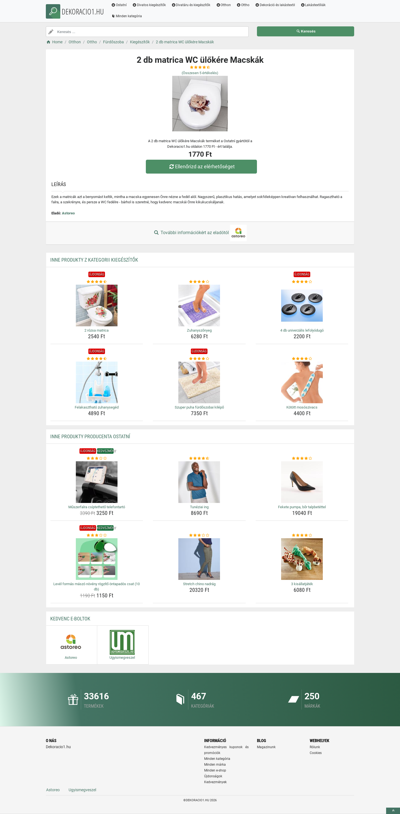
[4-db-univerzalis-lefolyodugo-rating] (302, 282)
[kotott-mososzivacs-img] (302, 382)
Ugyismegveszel (82, 790)
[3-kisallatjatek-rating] (302, 535)
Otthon (223, 5)
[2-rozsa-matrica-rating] (97, 282)
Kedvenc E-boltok (70, 619)
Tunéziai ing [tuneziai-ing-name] (199, 507)
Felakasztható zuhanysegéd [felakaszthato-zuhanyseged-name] (97, 407)
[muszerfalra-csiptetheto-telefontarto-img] (97, 482)
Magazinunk (266, 747)
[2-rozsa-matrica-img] (97, 305)
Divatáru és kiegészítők (191, 5)
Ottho (242, 5)
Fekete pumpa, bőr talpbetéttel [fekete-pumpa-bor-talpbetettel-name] (302, 507)
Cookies (316, 753)
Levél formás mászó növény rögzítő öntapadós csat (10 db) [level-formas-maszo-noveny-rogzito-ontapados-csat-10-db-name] (96, 587)
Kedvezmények (215, 782)
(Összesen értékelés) (200, 73)
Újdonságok (213, 776)
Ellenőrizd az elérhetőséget (201, 166)
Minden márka (215, 765)
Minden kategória (126, 16)
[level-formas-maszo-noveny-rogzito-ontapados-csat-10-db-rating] (97, 535)
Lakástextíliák (313, 5)
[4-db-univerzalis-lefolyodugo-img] (302, 305)
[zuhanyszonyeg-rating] (199, 282)
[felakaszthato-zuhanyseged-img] (97, 382)
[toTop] (393, 811)
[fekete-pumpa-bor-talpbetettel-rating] (302, 458)
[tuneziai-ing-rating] (199, 458)
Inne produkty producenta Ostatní (90, 436)
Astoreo (68, 213)
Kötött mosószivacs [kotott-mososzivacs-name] (302, 407)
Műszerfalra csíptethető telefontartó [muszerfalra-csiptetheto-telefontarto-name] (96, 507)
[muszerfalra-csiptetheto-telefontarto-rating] (97, 458)
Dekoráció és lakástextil (275, 5)
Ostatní (119, 5)
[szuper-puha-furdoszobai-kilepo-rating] (199, 359)
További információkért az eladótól (200, 233)
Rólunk (315, 747)
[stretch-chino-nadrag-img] (199, 559)
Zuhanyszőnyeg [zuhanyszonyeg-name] (199, 330)
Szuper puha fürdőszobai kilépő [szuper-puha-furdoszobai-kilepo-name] (199, 407)
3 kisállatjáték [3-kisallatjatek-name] (302, 584)
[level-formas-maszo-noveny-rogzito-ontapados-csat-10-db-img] (97, 559)
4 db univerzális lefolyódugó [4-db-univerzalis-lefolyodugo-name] (302, 330)
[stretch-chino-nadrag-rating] (199, 535)
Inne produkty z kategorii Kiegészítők (94, 260)
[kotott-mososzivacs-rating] (302, 359)
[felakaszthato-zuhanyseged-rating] (97, 359)
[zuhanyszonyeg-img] (199, 305)
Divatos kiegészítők (149, 5)
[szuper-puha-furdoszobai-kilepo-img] (199, 382)
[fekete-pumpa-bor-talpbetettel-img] (302, 482)
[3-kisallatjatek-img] (302, 559)
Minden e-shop (215, 770)
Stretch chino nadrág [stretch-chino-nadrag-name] (199, 584)
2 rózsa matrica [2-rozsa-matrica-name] (96, 330)
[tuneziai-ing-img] (199, 482)
